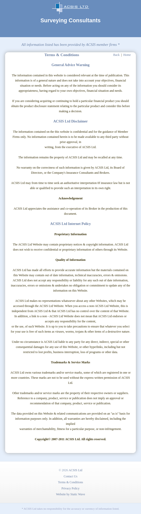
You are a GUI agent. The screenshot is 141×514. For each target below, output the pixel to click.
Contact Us (71, 476)
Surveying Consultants (70, 20)
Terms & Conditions (70, 482)
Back (116, 55)
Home (127, 55)
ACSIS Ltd (75, 470)
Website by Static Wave (70, 494)
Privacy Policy (70, 488)
